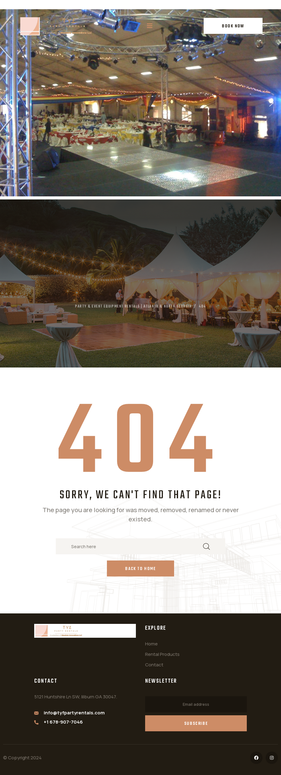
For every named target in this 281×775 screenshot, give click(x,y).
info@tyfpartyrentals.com (74, 712)
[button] (9, 103)
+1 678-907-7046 (63, 722)
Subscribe (196, 723)
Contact (154, 664)
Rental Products (162, 654)
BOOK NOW (233, 26)
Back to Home (140, 568)
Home (151, 643)
